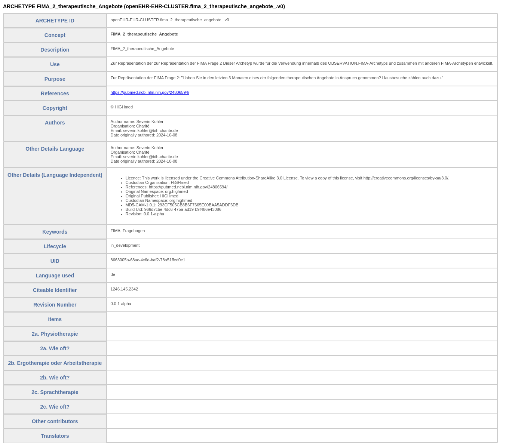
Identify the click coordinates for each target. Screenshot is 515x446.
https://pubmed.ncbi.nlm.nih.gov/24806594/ (150, 92)
